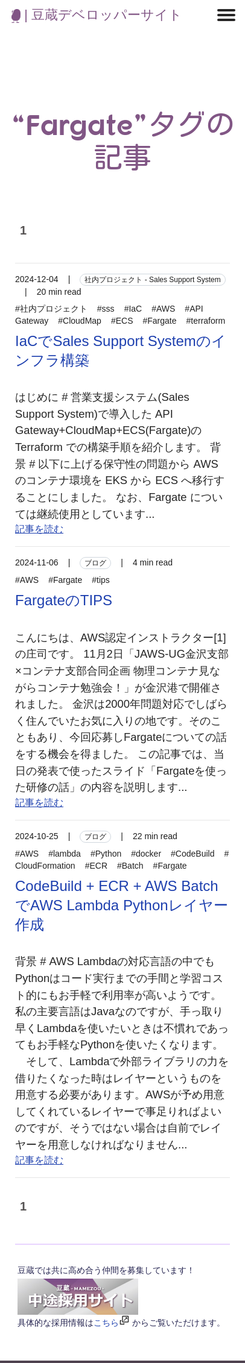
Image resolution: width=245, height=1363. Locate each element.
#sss (106, 308)
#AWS (163, 308)
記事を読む (39, 529)
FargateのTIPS (63, 600)
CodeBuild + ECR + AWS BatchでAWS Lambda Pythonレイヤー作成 (121, 905)
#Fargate (159, 321)
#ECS (122, 321)
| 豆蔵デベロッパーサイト (96, 14)
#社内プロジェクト (51, 308)
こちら (106, 1322)
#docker (146, 853)
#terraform (206, 321)
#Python (106, 853)
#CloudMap (79, 321)
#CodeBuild (192, 853)
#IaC (133, 308)
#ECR (96, 865)
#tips (101, 580)
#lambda (64, 853)
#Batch (130, 865)
